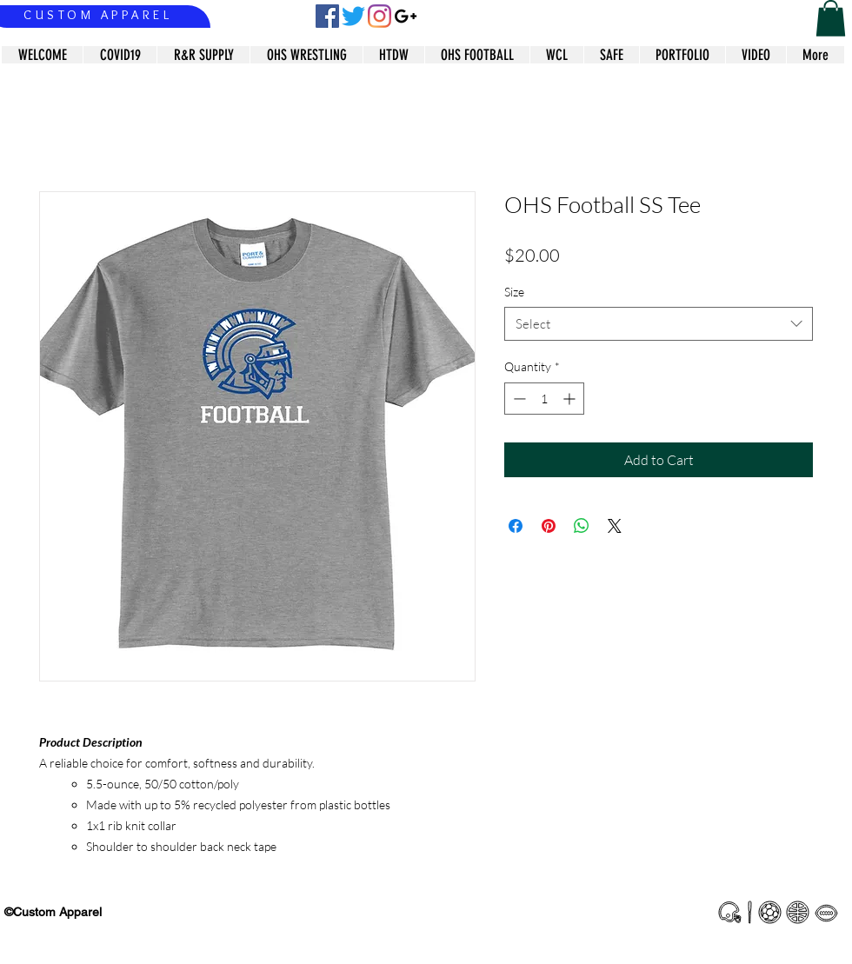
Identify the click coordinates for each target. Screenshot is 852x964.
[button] (830, 18)
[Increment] (571, 398)
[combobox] (658, 324)
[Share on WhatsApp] (581, 525)
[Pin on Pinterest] (548, 525)
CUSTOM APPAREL (97, 15)
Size (514, 291)
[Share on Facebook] (515, 525)
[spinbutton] (544, 398)
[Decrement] (518, 398)
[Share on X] (614, 525)
